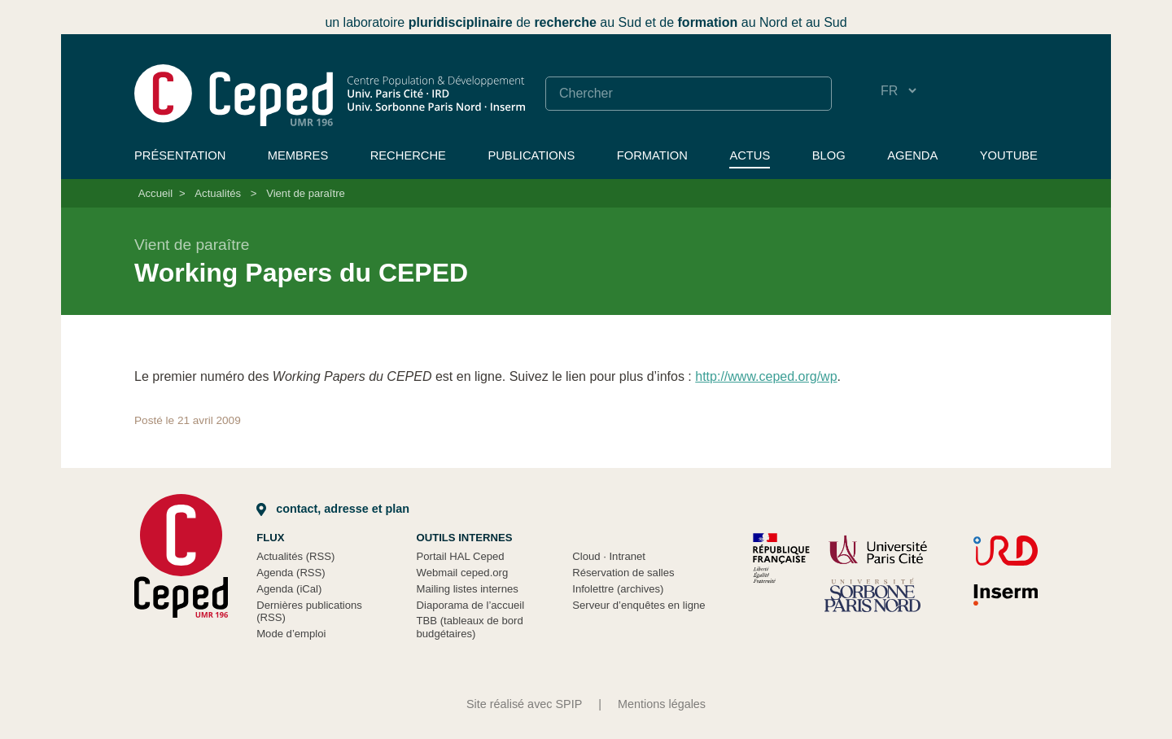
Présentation (179, 155)
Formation (652, 155)
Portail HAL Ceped (461, 556)
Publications (531, 155)
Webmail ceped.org (463, 572)
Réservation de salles (623, 572)
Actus (749, 155)
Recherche (408, 155)
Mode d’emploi (291, 633)
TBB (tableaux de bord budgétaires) (470, 627)
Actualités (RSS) (295, 556)
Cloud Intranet (608, 556)
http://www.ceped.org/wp (766, 376)
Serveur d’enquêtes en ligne (638, 605)
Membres (298, 155)
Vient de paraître (305, 193)
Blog (829, 155)
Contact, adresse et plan (332, 508)
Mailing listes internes (467, 589)
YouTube (1009, 155)
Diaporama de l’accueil (471, 605)
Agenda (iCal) (288, 589)
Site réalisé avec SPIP (524, 704)
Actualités (218, 193)
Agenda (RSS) (291, 572)
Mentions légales (662, 704)
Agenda (912, 155)
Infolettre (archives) (617, 589)
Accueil (155, 193)
